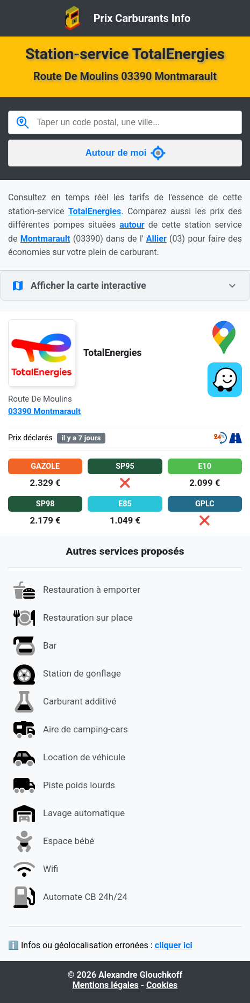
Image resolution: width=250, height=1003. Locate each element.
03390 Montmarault (44, 411)
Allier (156, 239)
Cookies (161, 985)
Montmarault (45, 239)
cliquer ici (173, 945)
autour (132, 225)
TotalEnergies (94, 211)
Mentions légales (106, 985)
